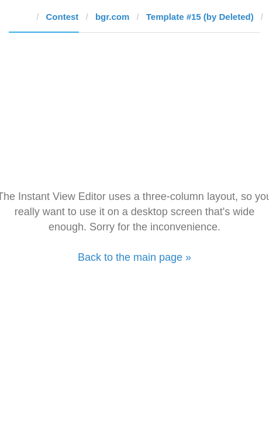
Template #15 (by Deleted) (200, 17)
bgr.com (112, 17)
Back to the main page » (134, 257)
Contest (62, 17)
